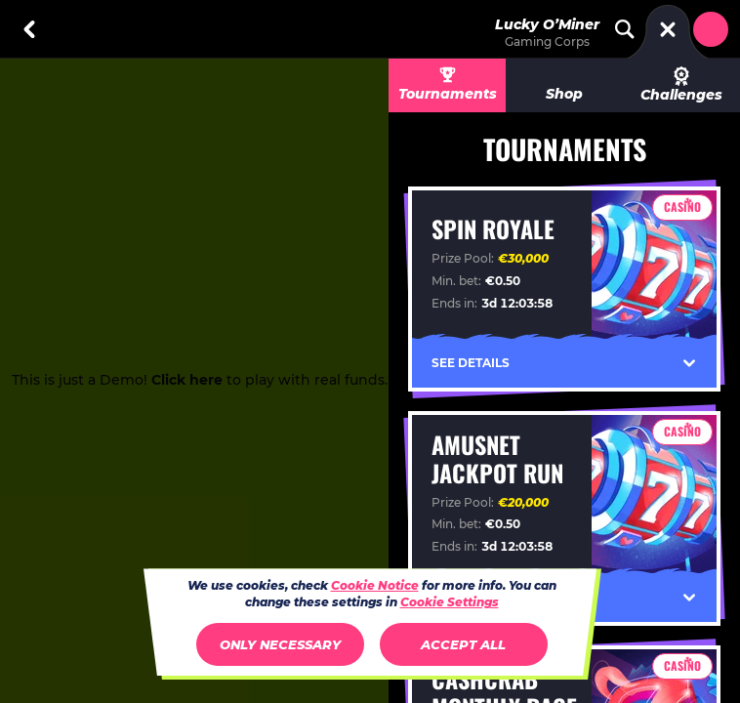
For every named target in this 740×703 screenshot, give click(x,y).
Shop (564, 94)
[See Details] (689, 363)
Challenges (681, 84)
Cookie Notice (375, 585)
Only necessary (280, 644)
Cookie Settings (449, 602)
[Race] (667, 29)
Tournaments (447, 94)
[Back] (29, 29)
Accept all (463, 644)
